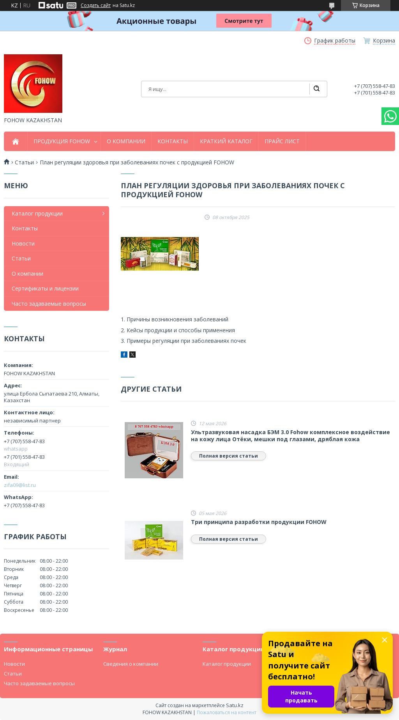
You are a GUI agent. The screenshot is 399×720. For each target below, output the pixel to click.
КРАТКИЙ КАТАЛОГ (226, 141)
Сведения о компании (130, 663)
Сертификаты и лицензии (45, 288)
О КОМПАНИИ (126, 141)
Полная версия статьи (228, 456)
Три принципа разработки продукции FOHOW (259, 522)
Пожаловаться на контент (226, 712)
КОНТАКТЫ (172, 141)
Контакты (25, 228)
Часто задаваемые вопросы (49, 303)
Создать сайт (96, 5)
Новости (23, 243)
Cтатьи (24, 162)
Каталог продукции (37, 213)
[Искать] (316, 89)
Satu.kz (235, 705)
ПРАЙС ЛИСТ (282, 141)
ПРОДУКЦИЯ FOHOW (62, 141)
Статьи (21, 258)
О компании (27, 273)
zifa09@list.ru (20, 485)
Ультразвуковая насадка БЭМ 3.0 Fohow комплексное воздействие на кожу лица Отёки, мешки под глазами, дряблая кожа (290, 435)
